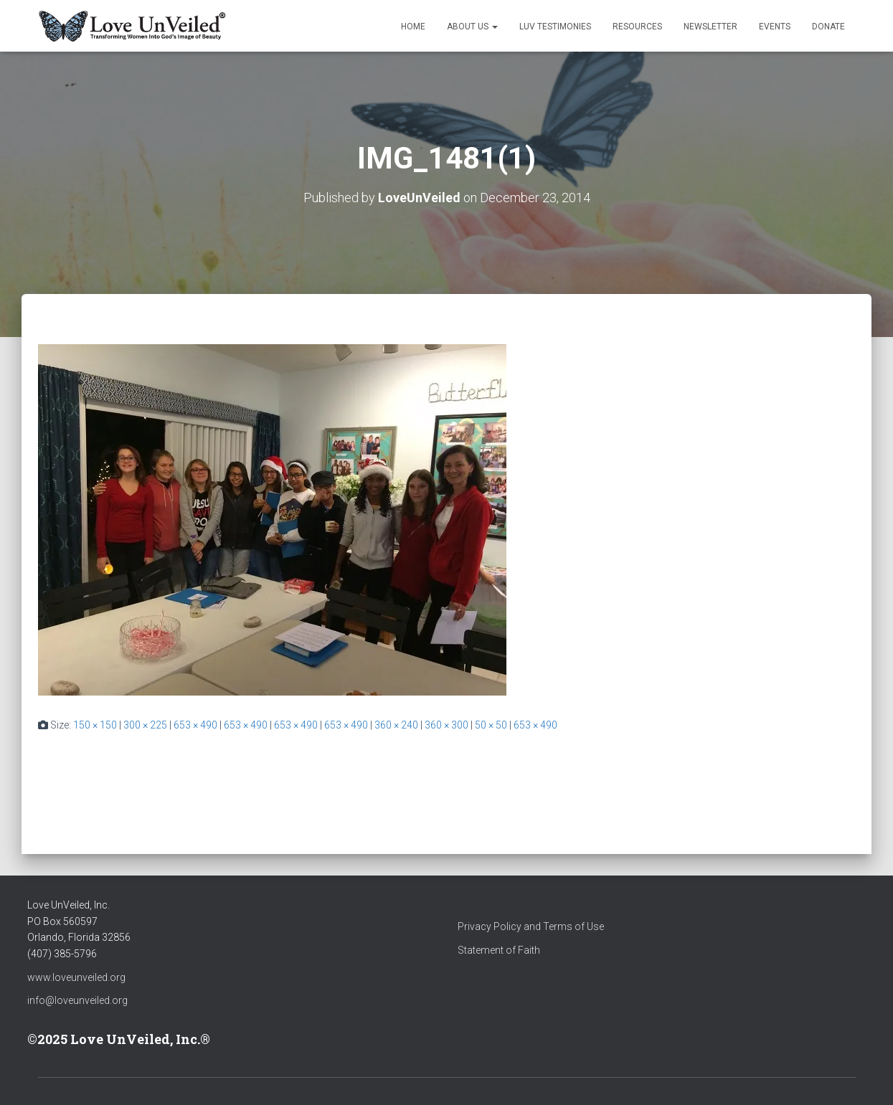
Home (413, 27)
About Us (472, 27)
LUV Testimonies (555, 27)
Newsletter (710, 27)
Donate (828, 27)
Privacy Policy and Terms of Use (531, 926)
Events (774, 27)
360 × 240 (396, 725)
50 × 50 (491, 725)
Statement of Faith (499, 950)
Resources (637, 27)
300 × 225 (145, 725)
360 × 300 (446, 725)
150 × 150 (95, 725)
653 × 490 (195, 725)
